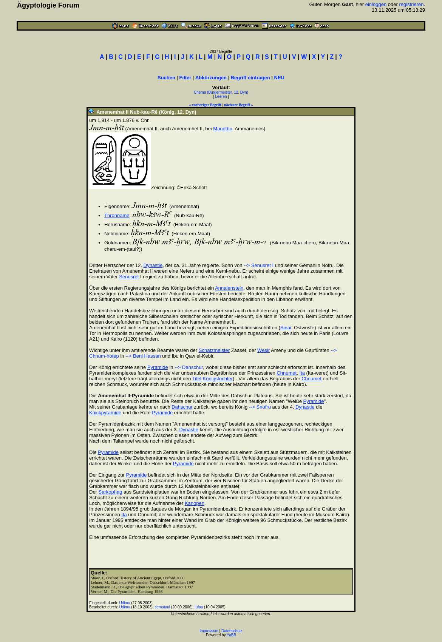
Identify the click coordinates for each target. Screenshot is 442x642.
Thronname (116, 215)
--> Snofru (260, 407)
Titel (196, 378)
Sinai (285, 327)
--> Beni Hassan (143, 356)
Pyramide (157, 367)
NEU (279, 77)
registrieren (411, 4)
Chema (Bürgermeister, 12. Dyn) (221, 92)
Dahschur (182, 407)
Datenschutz (232, 631)
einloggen (375, 4)
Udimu (124, 603)
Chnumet (287, 373)
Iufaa (199, 607)
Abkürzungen (211, 77)
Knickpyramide (105, 412)
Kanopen (194, 503)
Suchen (166, 77)
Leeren (221, 96)
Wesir (263, 350)
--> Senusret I (259, 265)
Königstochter (218, 378)
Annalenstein (229, 288)
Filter (185, 77)
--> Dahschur (189, 367)
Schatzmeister (214, 350)
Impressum (208, 631)
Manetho (222, 128)
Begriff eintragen (250, 77)
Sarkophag (110, 492)
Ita (301, 373)
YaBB (231, 635)
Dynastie (153, 265)
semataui (162, 607)
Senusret (129, 276)
